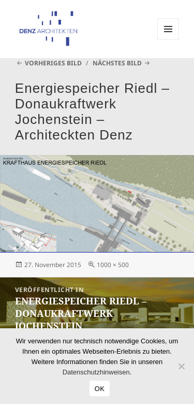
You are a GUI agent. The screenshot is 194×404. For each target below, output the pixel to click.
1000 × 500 (113, 264)
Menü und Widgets (168, 39)
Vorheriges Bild (53, 63)
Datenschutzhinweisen (96, 372)
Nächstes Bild (117, 63)
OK (100, 389)
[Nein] (181, 366)
